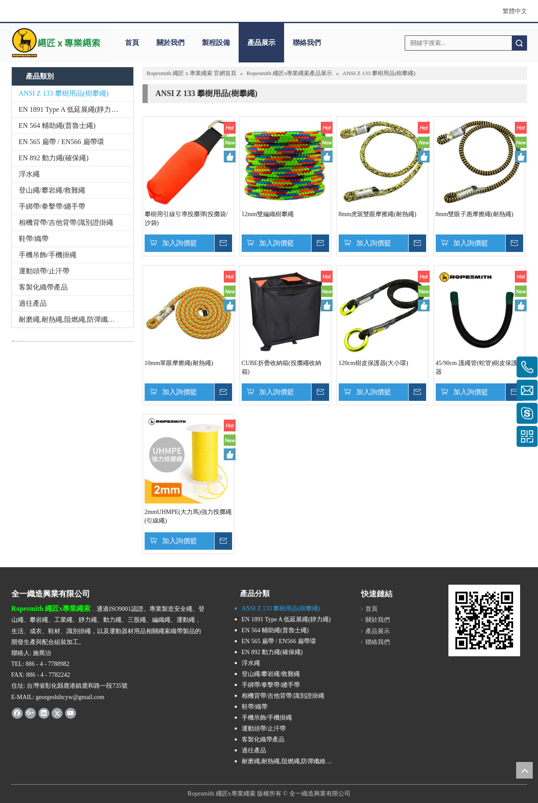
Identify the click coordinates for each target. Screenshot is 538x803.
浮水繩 (29, 174)
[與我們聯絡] (17, 340)
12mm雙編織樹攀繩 (268, 214)
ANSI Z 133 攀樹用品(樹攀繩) (64, 93)
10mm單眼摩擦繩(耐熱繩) (179, 363)
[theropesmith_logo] (56, 43)
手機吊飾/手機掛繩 (47, 254)
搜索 (519, 43)
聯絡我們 (307, 42)
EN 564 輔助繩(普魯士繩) (57, 125)
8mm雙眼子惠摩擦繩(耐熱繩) (475, 214)
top (524, 770)
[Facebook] (17, 713)
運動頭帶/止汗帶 (44, 271)
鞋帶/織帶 (34, 238)
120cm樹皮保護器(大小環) (373, 363)
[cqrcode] (484, 620)
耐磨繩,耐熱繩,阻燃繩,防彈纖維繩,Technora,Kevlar (76, 319)
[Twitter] (57, 713)
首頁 (132, 42)
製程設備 (216, 42)
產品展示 (261, 42)
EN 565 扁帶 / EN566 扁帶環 (61, 141)
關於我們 (170, 42)
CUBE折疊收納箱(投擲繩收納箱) (281, 367)
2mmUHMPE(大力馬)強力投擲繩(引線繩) (188, 516)
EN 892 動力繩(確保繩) (54, 158)
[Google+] (30, 713)
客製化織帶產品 (43, 287)
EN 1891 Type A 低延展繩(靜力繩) (70, 109)
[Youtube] (70, 713)
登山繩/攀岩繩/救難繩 (52, 190)
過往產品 (33, 303)
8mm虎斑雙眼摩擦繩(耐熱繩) (378, 214)
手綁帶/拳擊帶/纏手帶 (52, 206)
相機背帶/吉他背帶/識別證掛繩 (66, 222)
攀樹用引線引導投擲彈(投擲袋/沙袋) (186, 218)
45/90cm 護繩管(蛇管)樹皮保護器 (477, 367)
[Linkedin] (43, 713)
